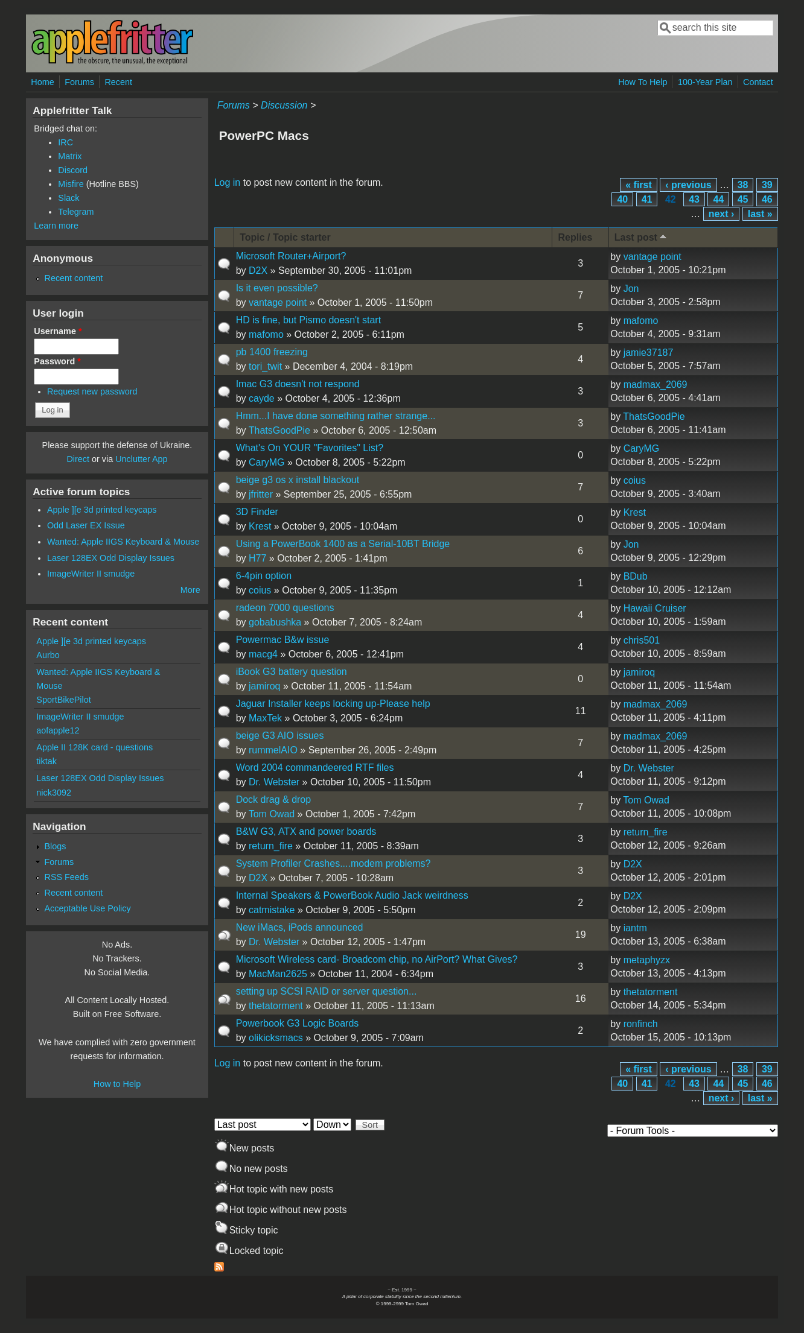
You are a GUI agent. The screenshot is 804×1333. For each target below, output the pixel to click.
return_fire (271, 846)
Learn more (56, 225)
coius (635, 480)
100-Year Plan (705, 82)
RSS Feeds (66, 877)
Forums (79, 82)
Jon (631, 288)
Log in (227, 182)
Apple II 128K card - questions (94, 747)
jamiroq (264, 686)
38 (743, 185)
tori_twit (265, 366)
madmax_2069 (656, 384)
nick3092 (53, 792)
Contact (758, 82)
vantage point (652, 257)
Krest (260, 526)
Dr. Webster (274, 782)
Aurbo (47, 655)
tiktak (46, 761)
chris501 (642, 640)
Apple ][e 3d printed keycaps (102, 510)
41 (647, 199)
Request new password (92, 391)
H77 (257, 558)
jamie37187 (649, 352)
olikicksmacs (276, 1038)
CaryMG (267, 462)
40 (622, 199)
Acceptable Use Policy (87, 908)
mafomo (266, 334)
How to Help (117, 1084)
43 (694, 199)
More (190, 590)
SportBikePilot (63, 699)
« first (638, 185)
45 (743, 199)
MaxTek (265, 718)
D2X (258, 270)
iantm (635, 928)
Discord (73, 170)
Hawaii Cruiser (655, 608)
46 (767, 199)
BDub (636, 576)
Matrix (69, 156)
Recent (118, 82)
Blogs (55, 846)
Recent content (73, 278)
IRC (65, 142)
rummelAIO (273, 750)
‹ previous (688, 185)
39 (767, 185)
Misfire (70, 184)
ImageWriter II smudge (91, 573)
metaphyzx (647, 960)
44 (718, 199)
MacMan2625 (278, 974)
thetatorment (276, 1006)
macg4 (263, 654)
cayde (262, 398)
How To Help (642, 82)
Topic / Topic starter (285, 237)
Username (57, 331)
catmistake (272, 910)
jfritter (261, 494)
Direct (77, 459)
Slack (68, 198)
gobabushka (275, 622)
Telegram (76, 212)
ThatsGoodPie (279, 430)
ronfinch (641, 1024)
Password (57, 361)
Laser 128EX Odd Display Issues (110, 558)
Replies (575, 237)
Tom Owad (272, 814)
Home (42, 82)
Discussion (284, 105)
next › (722, 214)
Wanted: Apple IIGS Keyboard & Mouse (123, 541)
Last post (641, 236)
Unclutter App (141, 459)
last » (760, 214)
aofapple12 (57, 730)
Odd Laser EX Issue (86, 525)
